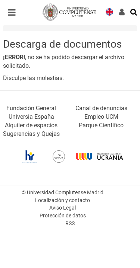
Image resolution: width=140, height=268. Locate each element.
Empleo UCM (101, 116)
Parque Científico (101, 125)
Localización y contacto (62, 200)
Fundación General (31, 108)
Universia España (31, 116)
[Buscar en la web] (134, 11)
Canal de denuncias (101, 108)
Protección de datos (63, 216)
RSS (70, 223)
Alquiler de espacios (31, 125)
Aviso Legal (62, 208)
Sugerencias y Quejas (31, 133)
